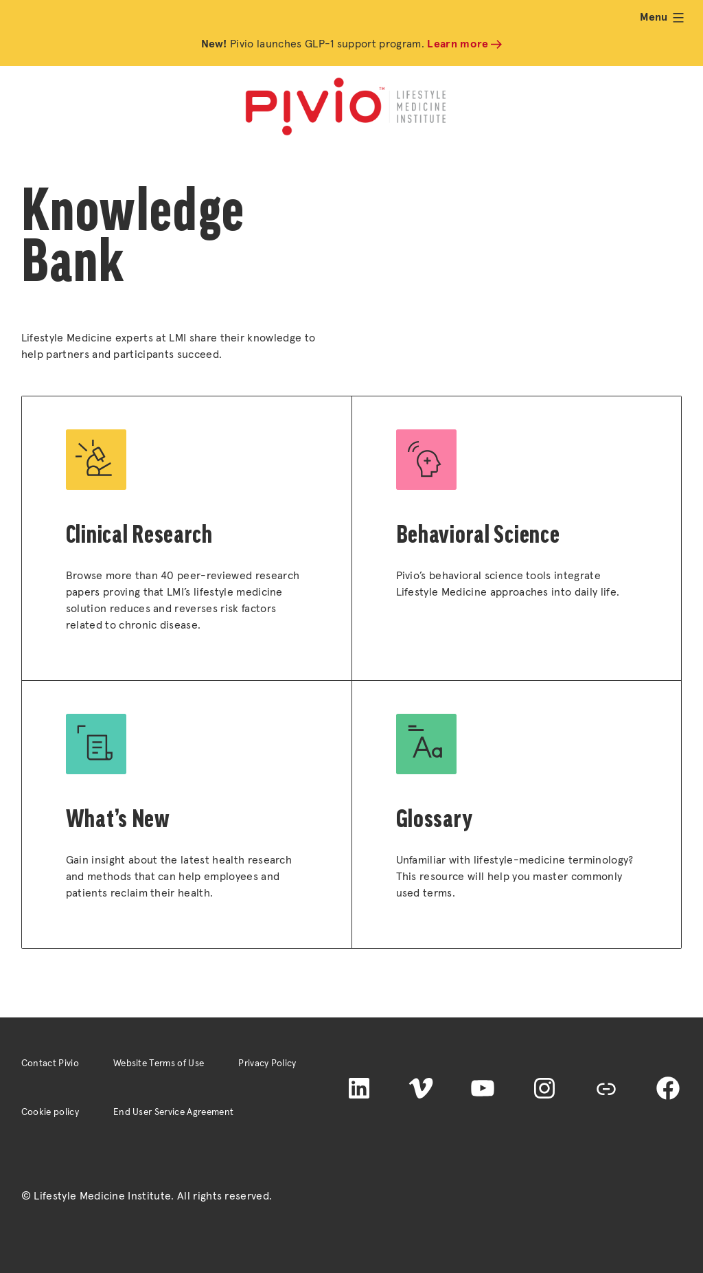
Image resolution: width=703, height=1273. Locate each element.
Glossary (434, 818)
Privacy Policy (267, 1063)
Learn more (457, 43)
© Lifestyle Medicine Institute (96, 1196)
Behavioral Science (478, 534)
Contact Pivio (50, 1063)
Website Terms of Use (158, 1063)
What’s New (118, 818)
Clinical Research (139, 534)
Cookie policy (50, 1112)
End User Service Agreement (173, 1112)
